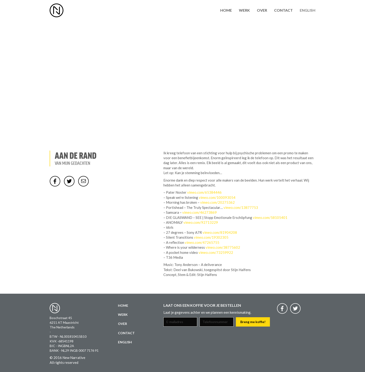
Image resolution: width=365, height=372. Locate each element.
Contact (283, 10)
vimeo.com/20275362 (217, 202)
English (307, 10)
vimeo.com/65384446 (204, 192)
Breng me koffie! (252, 322)
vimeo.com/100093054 (217, 197)
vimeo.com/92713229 (200, 222)
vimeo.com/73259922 (216, 252)
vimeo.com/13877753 (241, 207)
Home (226, 10)
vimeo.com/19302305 (211, 237)
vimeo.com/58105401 (270, 217)
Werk (244, 10)
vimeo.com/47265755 (202, 242)
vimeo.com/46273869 (199, 212)
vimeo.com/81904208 (220, 232)
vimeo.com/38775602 (223, 247)
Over (262, 10)
